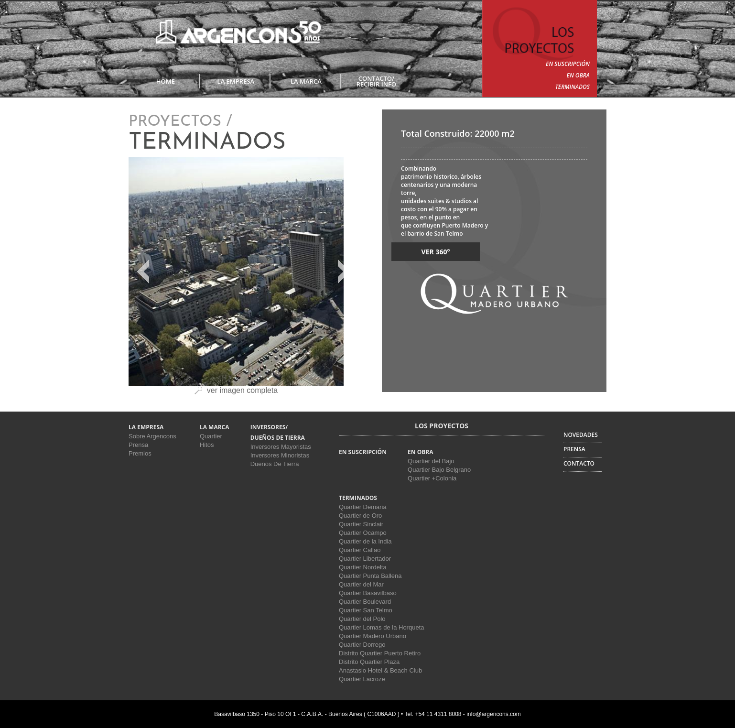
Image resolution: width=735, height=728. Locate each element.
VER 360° (436, 251)
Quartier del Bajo (431, 461)
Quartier (211, 436)
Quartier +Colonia (432, 478)
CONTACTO (578, 463)
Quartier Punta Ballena (370, 575)
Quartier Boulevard (365, 601)
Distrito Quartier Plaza (369, 661)
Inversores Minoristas (280, 455)
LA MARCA (306, 81)
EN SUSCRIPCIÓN (568, 64)
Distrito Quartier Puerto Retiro (380, 653)
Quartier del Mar (361, 584)
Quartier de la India (365, 541)
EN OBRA (578, 75)
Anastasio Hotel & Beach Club (380, 670)
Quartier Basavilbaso (368, 593)
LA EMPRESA (236, 81)
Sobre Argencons (152, 436)
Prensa (138, 444)
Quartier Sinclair (361, 524)
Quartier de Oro (360, 515)
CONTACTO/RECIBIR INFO (376, 81)
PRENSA (574, 449)
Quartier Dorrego (362, 644)
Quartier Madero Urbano (372, 636)
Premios (140, 453)
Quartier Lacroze (362, 679)
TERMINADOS (572, 87)
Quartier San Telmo (365, 610)
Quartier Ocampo (363, 532)
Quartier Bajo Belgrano (439, 469)
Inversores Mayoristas (280, 446)
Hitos (207, 444)
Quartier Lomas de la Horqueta (381, 627)
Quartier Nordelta (363, 567)
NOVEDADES (580, 435)
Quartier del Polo (362, 618)
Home (165, 81)
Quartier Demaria (363, 507)
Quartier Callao (359, 550)
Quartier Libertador (365, 558)
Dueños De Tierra (274, 463)
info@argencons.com (493, 714)
